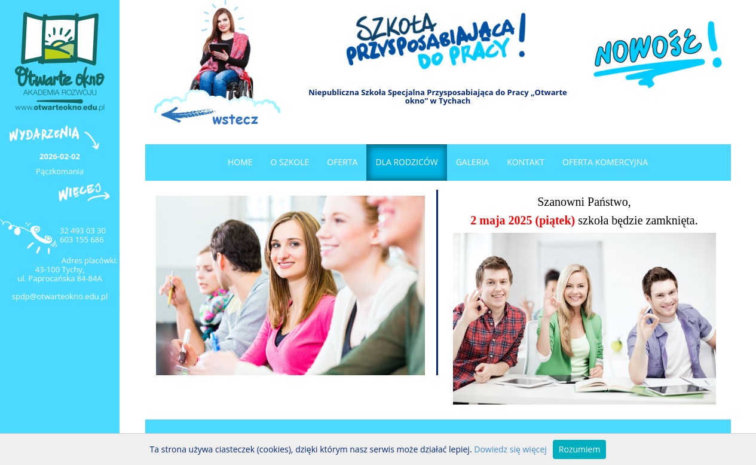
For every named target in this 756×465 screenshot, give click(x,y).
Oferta (342, 162)
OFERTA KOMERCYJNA (605, 162)
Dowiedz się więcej (510, 449)
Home (240, 162)
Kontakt (525, 162)
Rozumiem (580, 449)
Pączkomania (60, 171)
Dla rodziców (406, 162)
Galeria (472, 162)
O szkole (290, 162)
